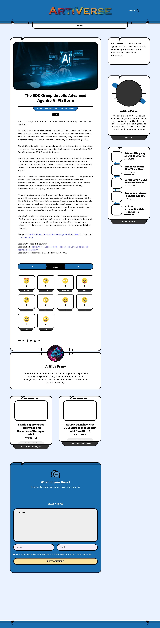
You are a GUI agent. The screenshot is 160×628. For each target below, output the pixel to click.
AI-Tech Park (27, 237)
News (39, 108)
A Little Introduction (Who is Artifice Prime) (134, 208)
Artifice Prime (67, 108)
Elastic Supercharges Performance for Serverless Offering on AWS (31, 429)
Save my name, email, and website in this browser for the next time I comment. (54, 554)
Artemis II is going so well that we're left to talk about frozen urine (134, 154)
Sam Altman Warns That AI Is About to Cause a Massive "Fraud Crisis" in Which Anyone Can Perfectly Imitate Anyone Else (135, 194)
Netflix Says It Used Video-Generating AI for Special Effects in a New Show (135, 181)
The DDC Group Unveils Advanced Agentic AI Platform (53, 234)
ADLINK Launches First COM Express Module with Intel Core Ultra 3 (80, 428)
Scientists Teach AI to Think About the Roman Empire (134, 168)
